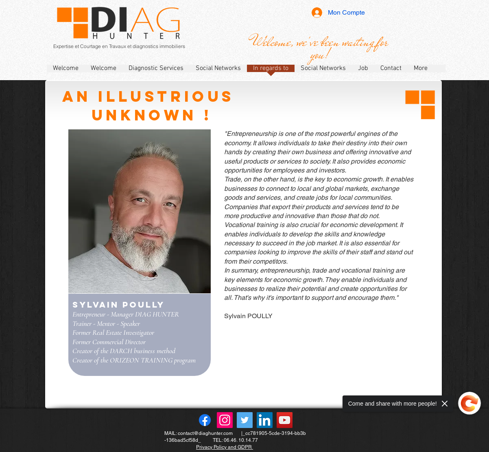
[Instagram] (225, 420)
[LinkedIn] (265, 420)
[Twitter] (245, 420)
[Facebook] (205, 420)
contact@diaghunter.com (205, 433)
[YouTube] (285, 420)
